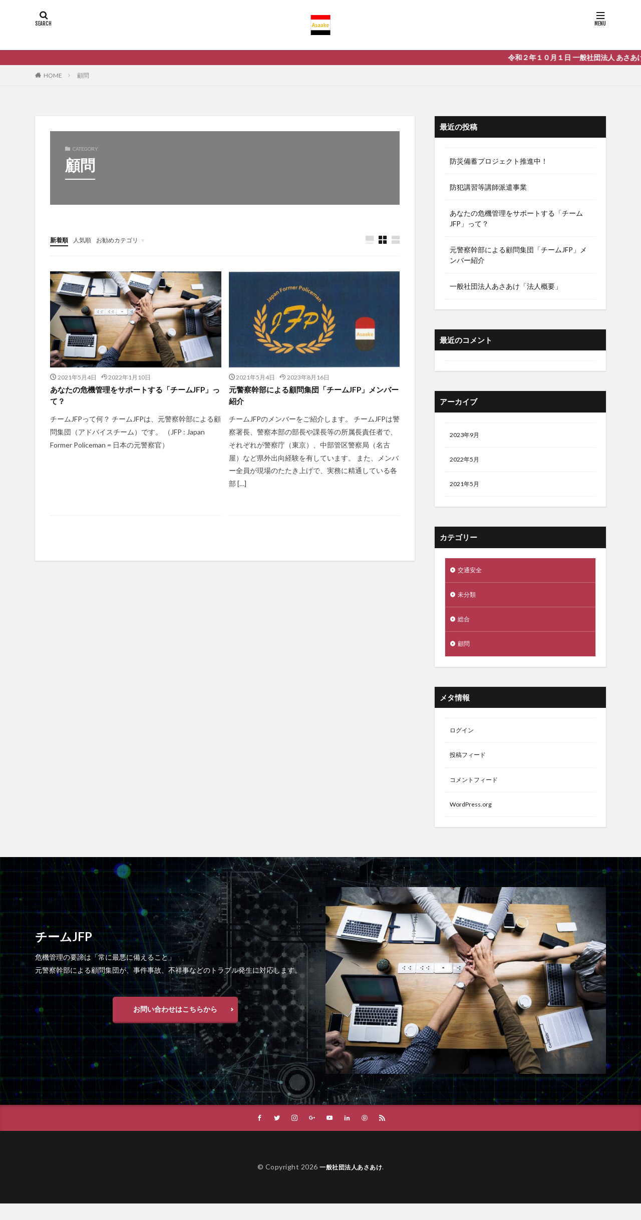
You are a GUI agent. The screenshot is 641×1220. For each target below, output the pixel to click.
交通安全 (472, 575)
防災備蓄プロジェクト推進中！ (499, 161)
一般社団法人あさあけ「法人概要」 (506, 286)
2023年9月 (467, 436)
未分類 (468, 601)
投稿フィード (471, 767)
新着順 (60, 239)
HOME (53, 75)
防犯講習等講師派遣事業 (488, 187)
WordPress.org (473, 819)
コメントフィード (478, 793)
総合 (465, 627)
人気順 (86, 239)
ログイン (464, 741)
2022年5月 (467, 462)
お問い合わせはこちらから (175, 1024)
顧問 (83, 75)
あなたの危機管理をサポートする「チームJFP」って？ (131, 397)
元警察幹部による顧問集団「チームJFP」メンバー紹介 (313, 397)
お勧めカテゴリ (126, 239)
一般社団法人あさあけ (350, 1183)
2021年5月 (467, 488)
